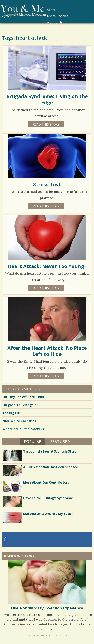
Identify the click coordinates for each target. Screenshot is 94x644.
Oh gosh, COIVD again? (20, 405)
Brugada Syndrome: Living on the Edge (47, 99)
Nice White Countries (19, 421)
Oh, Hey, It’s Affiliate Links (23, 397)
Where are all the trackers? (24, 429)
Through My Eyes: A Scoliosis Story (49, 451)
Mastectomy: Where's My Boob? (48, 514)
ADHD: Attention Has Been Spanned (50, 467)
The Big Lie (11, 413)
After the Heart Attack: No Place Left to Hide (47, 351)
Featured (60, 441)
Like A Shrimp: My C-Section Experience (47, 608)
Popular (33, 441)
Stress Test (47, 184)
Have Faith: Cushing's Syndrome (48, 498)
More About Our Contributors (46, 482)
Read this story (46, 124)
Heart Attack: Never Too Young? (47, 266)
